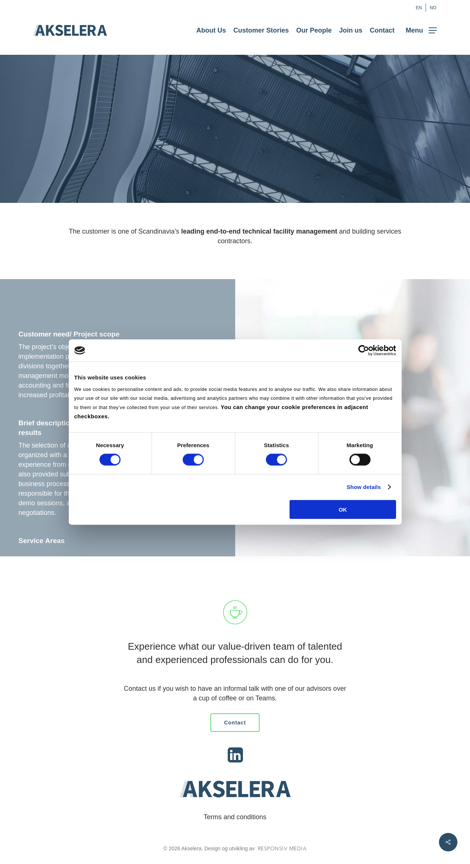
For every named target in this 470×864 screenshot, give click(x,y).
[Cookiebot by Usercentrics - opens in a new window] (363, 350)
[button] (421, 30)
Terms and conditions (234, 817)
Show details (363, 487)
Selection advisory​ (45, 560)
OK (343, 509)
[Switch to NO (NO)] (433, 8)
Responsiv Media (282, 848)
